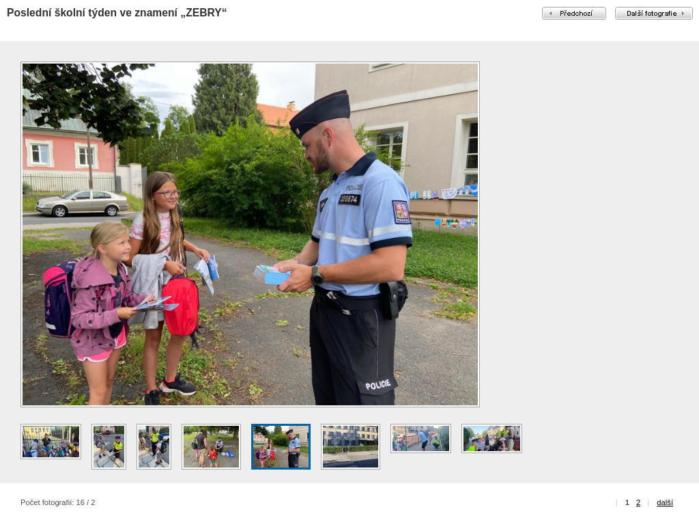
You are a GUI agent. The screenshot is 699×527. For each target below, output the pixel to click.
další (665, 502)
